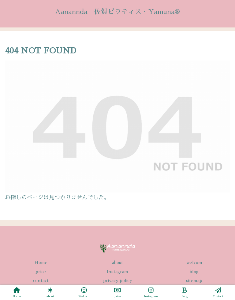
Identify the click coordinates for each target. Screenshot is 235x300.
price (40, 271)
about (117, 262)
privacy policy (117, 280)
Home (40, 262)
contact (41, 280)
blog (194, 271)
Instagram (117, 271)
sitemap (194, 280)
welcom (194, 262)
